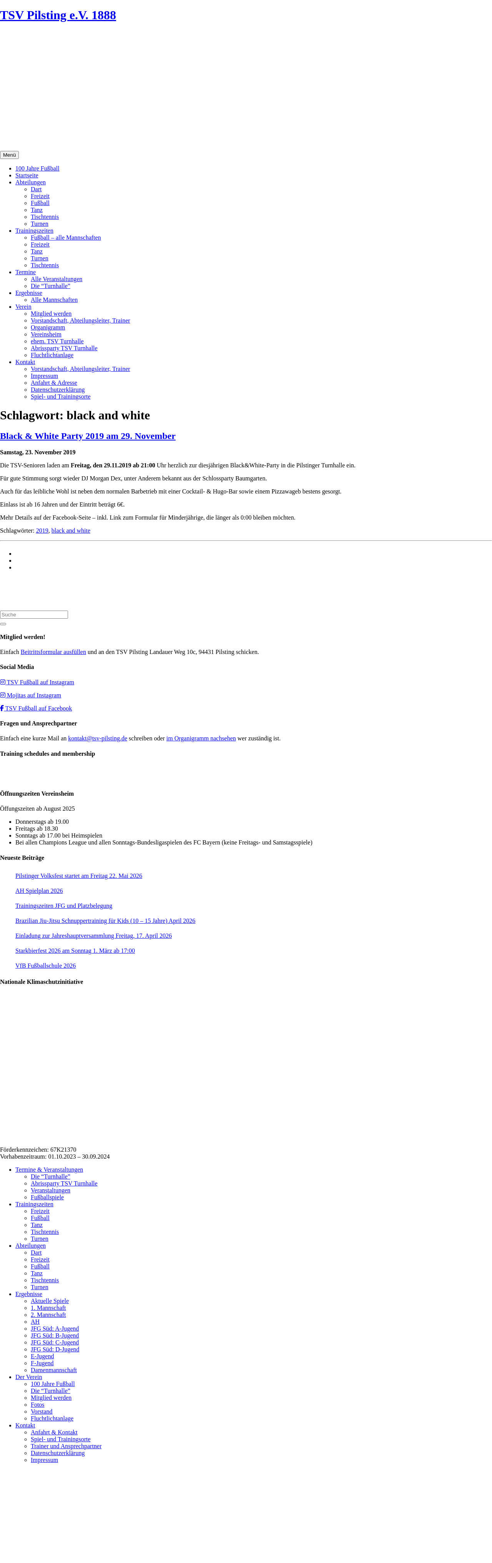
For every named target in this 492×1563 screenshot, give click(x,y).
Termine (25, 272)
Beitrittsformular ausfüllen (53, 652)
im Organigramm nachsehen (201, 738)
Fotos (38, 1404)
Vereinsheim (46, 334)
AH (35, 1321)
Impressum (44, 376)
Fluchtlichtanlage (52, 355)
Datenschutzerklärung (58, 389)
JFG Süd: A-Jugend (55, 1328)
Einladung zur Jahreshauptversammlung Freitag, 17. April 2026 (93, 935)
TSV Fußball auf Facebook (36, 708)
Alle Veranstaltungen (56, 279)
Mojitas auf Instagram (30, 695)
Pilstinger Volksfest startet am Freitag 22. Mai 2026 (78, 876)
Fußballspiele (47, 1197)
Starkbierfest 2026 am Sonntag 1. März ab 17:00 (75, 950)
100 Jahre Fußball (37, 168)
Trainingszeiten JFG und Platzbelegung (63, 905)
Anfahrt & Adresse (54, 382)
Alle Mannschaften (54, 299)
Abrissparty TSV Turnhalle (64, 348)
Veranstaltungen (50, 1190)
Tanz (37, 210)
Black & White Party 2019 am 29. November (88, 436)
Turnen (39, 223)
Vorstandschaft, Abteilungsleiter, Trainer (80, 320)
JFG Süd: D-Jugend (55, 1349)
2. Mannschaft (48, 1314)
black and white (71, 530)
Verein (23, 306)
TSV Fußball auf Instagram (37, 682)
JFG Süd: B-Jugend (55, 1335)
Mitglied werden (51, 313)
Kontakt (25, 362)
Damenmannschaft (54, 1370)
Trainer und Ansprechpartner (66, 1446)
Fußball (40, 203)
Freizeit (40, 196)
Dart (36, 189)
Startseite (26, 175)
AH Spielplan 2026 (39, 890)
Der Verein (28, 1377)
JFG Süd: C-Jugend (55, 1342)
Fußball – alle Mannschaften (66, 237)
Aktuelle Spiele (50, 1301)
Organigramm (48, 327)
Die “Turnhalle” (50, 286)
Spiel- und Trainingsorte (61, 396)
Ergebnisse (28, 293)
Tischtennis (45, 217)
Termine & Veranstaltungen (49, 1169)
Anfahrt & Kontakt (54, 1432)
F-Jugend (42, 1363)
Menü (9, 155)
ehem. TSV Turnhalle (57, 341)
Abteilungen (30, 182)
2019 (42, 530)
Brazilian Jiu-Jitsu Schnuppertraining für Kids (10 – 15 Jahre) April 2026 (105, 920)
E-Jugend (42, 1356)
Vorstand (42, 1411)
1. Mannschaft (48, 1308)
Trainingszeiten (34, 230)
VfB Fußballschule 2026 (45, 965)
